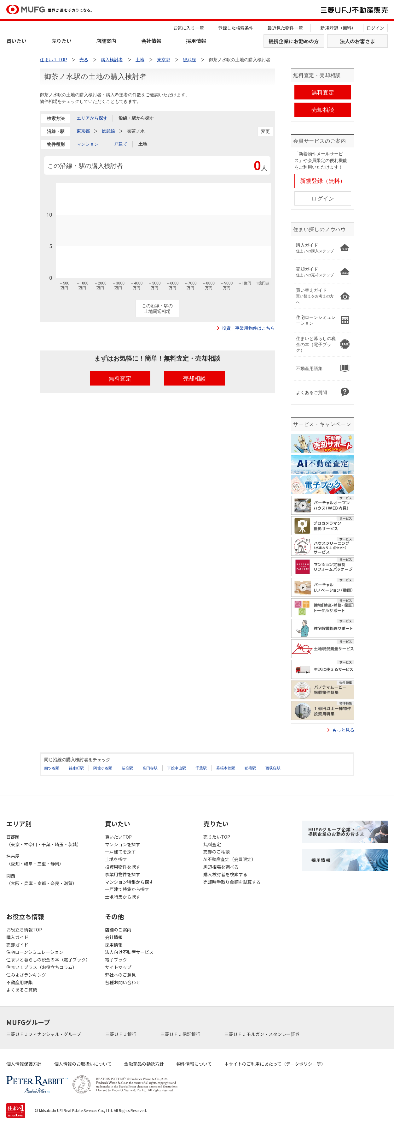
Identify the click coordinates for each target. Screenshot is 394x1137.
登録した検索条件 (235, 28)
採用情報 (196, 41)
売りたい (61, 41)
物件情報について (194, 1064)
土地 (142, 144)
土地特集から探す (122, 897)
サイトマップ (118, 967)
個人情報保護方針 (24, 1064)
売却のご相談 (216, 851)
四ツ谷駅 (51, 768)
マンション (88, 144)
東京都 (83, 131)
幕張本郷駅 (225, 768)
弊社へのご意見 (120, 975)
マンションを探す (122, 844)
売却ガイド (17, 945)
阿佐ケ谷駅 (102, 768)
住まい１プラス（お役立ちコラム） (41, 967)
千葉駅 (201, 768)
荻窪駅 (127, 768)
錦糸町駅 (76, 768)
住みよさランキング (26, 975)
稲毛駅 (250, 768)
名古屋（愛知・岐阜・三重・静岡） (35, 860)
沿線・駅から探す (136, 118)
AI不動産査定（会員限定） (229, 859)
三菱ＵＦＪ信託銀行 (180, 1034)
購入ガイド (17, 937)
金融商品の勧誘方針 (144, 1064)
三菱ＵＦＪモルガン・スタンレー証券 (262, 1034)
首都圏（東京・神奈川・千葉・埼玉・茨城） (43, 840)
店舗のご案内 (118, 929)
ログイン (375, 28)
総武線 (108, 131)
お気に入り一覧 (188, 28)
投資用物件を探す (122, 867)
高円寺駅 (150, 768)
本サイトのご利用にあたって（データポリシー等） (275, 1064)
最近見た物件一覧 (285, 28)
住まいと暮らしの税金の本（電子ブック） (48, 959)
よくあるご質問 (21, 989)
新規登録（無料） (338, 28)
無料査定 (212, 844)
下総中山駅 (176, 768)
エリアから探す (92, 118)
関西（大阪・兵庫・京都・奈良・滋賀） (41, 879)
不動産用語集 (19, 982)
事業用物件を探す (122, 874)
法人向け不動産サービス (129, 952)
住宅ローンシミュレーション (34, 952)
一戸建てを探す (120, 851)
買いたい (16, 41)
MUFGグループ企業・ (336, 831)
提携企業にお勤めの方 (294, 41)
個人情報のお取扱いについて (83, 1064)
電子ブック (116, 959)
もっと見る (343, 730)
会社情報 (151, 41)
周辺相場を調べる (221, 867)
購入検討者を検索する (225, 874)
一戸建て (118, 144)
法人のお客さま (357, 41)
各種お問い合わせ (122, 982)
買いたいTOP (118, 837)
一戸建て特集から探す (127, 889)
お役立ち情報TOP (24, 929)
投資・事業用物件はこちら (248, 328)
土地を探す (116, 859)
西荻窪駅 (273, 768)
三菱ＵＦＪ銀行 (121, 1034)
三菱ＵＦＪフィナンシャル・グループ (44, 1034)
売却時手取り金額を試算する (232, 882)
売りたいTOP (216, 837)
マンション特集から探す (129, 882)
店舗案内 (106, 41)
